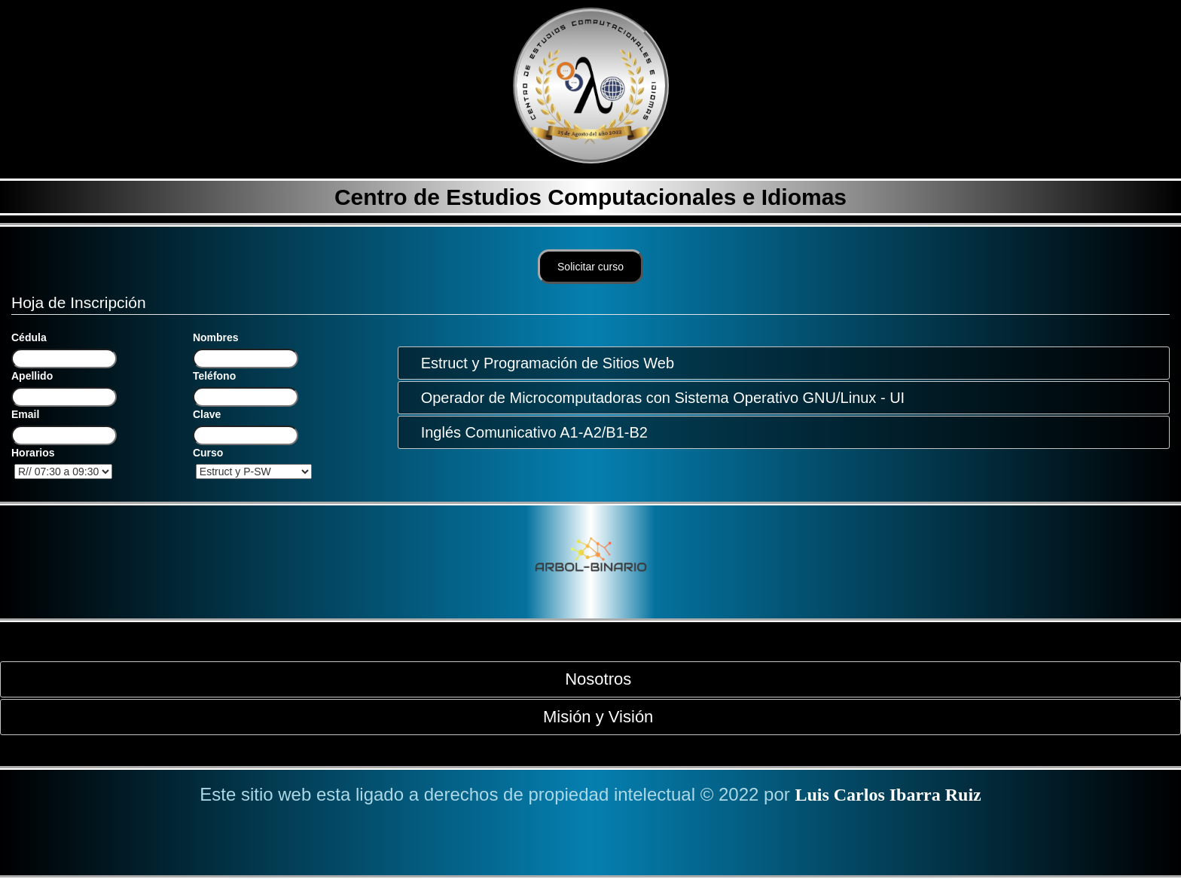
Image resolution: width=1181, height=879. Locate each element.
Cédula (29, 337)
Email (25, 414)
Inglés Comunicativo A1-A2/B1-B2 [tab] (528, 432)
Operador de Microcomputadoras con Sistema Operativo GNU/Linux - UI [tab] (657, 397)
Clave (207, 414)
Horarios (33, 453)
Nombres (216, 337)
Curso (208, 453)
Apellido (32, 376)
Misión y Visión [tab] (592, 716)
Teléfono (214, 376)
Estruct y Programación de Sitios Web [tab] (541, 363)
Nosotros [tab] (592, 679)
